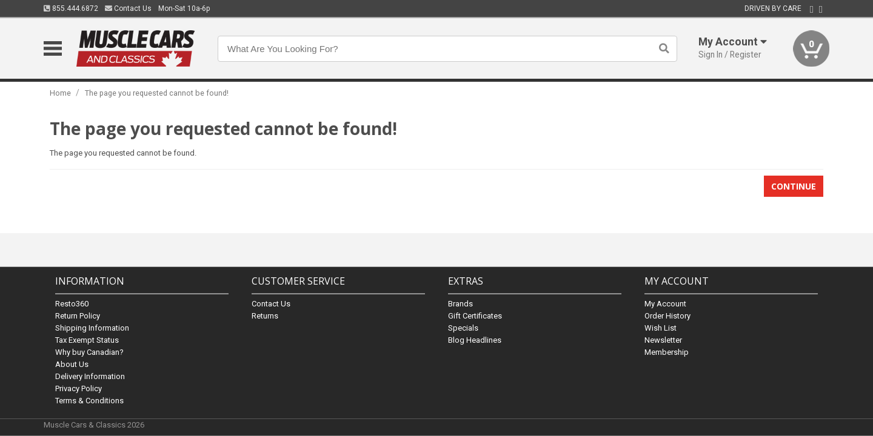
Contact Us (128, 8)
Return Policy (77, 315)
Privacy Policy (78, 387)
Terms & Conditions (89, 400)
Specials (463, 327)
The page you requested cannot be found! (157, 92)
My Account (665, 303)
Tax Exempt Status (87, 339)
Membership (666, 351)
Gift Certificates (475, 315)
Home (60, 92)
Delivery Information (90, 375)
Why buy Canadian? (89, 351)
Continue (793, 186)
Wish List (660, 327)
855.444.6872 (71, 8)
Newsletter (663, 339)
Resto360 (72, 303)
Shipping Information (92, 327)
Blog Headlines (474, 339)
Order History (667, 315)
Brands (460, 303)
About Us (72, 363)
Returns (265, 315)
